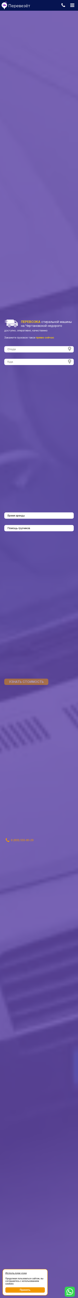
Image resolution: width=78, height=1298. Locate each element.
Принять (25, 1290)
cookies (9, 1283)
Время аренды (16, 516)
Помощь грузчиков (18, 528)
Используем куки (16, 1273)
